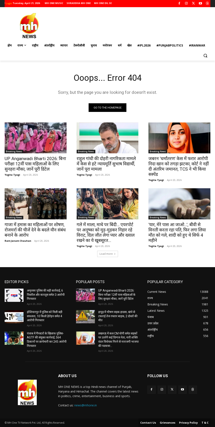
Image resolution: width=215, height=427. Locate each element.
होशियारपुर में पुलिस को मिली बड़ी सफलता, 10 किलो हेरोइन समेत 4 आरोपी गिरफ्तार (44, 316)
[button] (205, 55)
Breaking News (14, 151)
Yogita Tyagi (12, 174)
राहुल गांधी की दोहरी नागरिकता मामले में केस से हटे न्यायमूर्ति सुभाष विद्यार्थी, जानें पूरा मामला (106, 164)
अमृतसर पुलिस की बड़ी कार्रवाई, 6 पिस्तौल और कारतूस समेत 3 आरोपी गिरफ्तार (46, 294)
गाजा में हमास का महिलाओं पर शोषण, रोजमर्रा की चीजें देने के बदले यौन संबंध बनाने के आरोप (35, 229)
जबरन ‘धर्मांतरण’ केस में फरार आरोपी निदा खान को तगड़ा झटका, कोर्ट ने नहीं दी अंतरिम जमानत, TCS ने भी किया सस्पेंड (178, 166)
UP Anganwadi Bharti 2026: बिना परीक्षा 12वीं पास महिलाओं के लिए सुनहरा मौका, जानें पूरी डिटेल (35, 164)
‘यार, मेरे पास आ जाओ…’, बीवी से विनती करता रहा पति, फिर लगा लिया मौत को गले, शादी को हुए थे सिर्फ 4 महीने (177, 232)
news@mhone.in (85, 405)
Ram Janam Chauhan (18, 240)
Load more (108, 254)
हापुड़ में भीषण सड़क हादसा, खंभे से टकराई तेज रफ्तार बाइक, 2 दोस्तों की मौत (118, 316)
